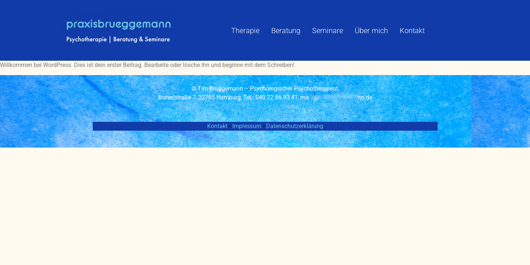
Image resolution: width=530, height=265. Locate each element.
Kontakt (412, 30)
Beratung (285, 30)
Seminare (327, 30)
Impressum (247, 126)
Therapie (245, 30)
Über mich (371, 30)
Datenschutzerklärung (294, 126)
